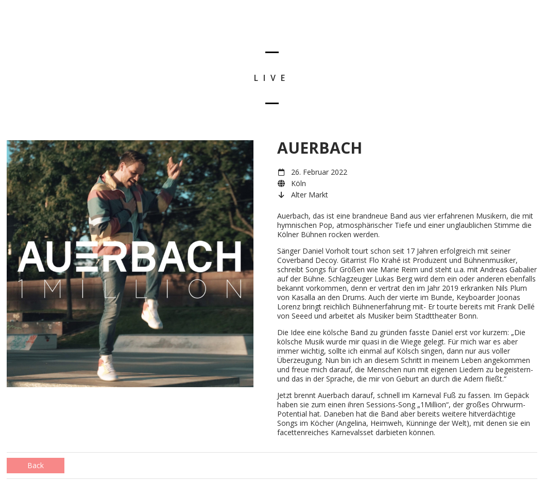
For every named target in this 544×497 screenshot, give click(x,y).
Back (35, 465)
